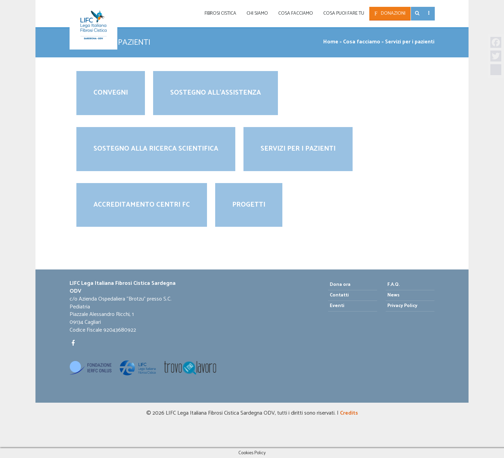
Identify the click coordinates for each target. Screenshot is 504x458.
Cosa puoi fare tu (343, 13)
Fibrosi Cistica (220, 13)
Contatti (339, 295)
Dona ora (340, 285)
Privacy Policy (402, 306)
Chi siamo (257, 13)
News (393, 295)
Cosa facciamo (295, 13)
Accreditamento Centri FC (141, 204)
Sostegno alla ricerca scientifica (155, 148)
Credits (349, 413)
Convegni (110, 92)
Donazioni (393, 13)
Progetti (248, 204)
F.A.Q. (393, 285)
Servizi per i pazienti (298, 148)
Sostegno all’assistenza (215, 92)
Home (330, 41)
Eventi (337, 306)
